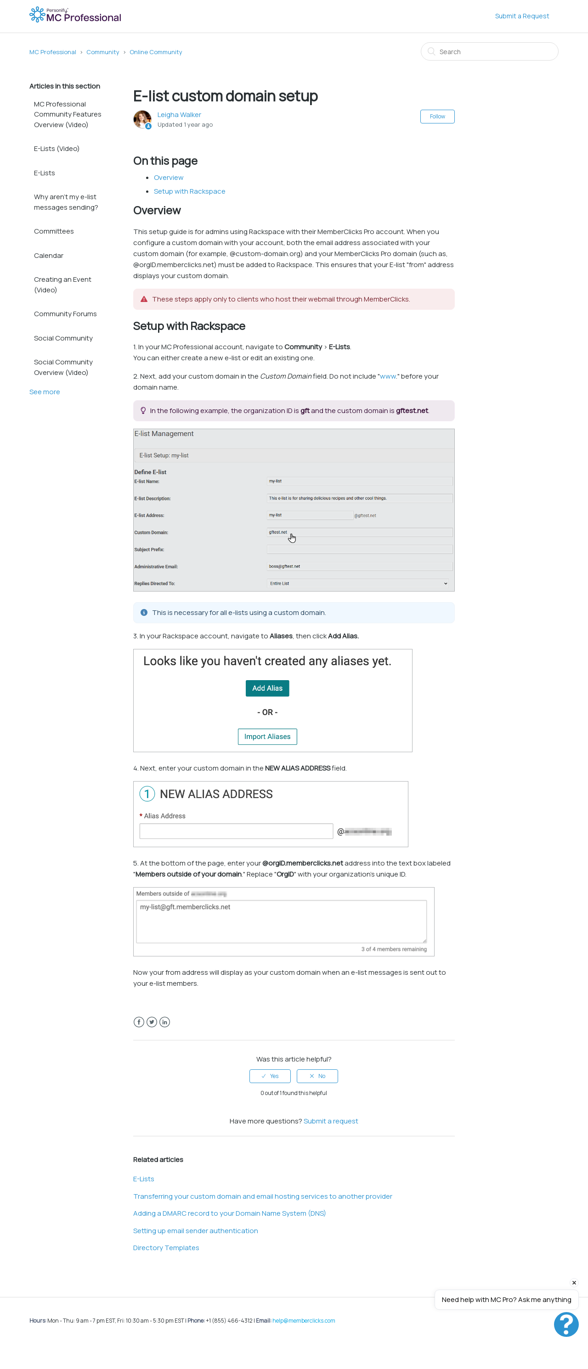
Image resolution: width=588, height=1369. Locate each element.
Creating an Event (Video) (62, 284)
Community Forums (65, 314)
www (388, 376)
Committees (54, 231)
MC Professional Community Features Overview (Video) (68, 114)
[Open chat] (566, 1324)
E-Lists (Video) (57, 148)
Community (102, 52)
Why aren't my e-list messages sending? (66, 202)
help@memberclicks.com (303, 1320)
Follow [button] (437, 116)
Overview (169, 177)
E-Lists (44, 173)
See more (44, 392)
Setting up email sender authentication (195, 1230)
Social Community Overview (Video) (63, 367)
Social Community (63, 338)
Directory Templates (166, 1247)
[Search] (490, 51)
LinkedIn (164, 1022)
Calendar (48, 255)
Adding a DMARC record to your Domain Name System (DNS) (229, 1213)
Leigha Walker (179, 114)
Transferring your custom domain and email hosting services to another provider (262, 1196)
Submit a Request (522, 15)
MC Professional (52, 52)
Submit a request (331, 1121)
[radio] (270, 1076)
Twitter (152, 1022)
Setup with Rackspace (190, 191)
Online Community (156, 52)
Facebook (139, 1022)
